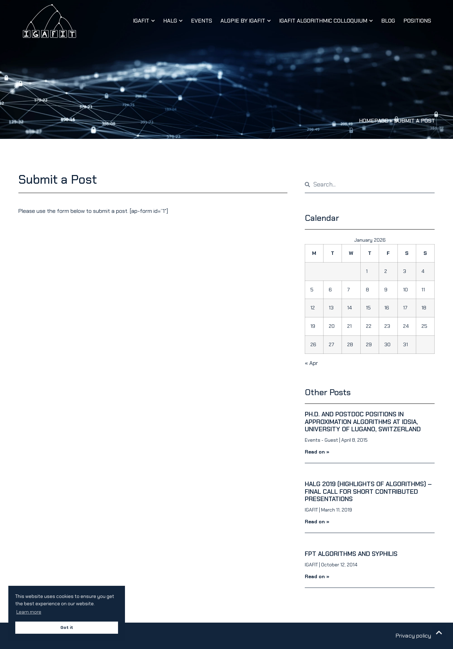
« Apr (311, 363)
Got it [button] (66, 627)
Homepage (373, 120)
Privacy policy (413, 635)
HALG (173, 20)
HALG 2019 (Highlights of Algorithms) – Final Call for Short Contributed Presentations (368, 491)
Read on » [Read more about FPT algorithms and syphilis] (317, 576)
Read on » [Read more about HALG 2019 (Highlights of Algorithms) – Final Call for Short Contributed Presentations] (317, 521)
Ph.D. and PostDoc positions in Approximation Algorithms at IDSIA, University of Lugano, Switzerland (363, 421)
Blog (388, 20)
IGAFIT (144, 20)
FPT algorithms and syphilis (351, 554)
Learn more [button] (28, 612)
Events (201, 20)
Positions (417, 20)
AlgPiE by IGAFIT (245, 20)
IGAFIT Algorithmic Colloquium (326, 20)
